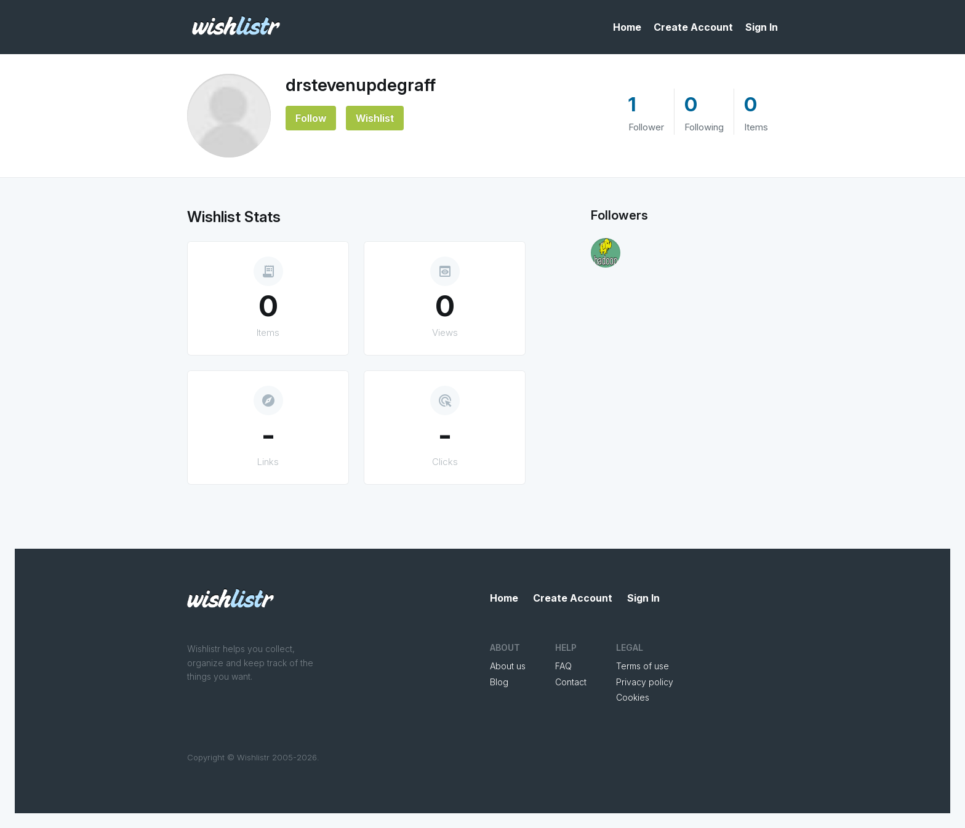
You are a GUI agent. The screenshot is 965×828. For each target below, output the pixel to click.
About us (508, 666)
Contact (571, 682)
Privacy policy (644, 682)
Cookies (632, 697)
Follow (310, 118)
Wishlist (375, 118)
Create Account (693, 27)
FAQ (563, 666)
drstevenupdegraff (361, 84)
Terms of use (642, 666)
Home (627, 27)
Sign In (761, 27)
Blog (499, 682)
